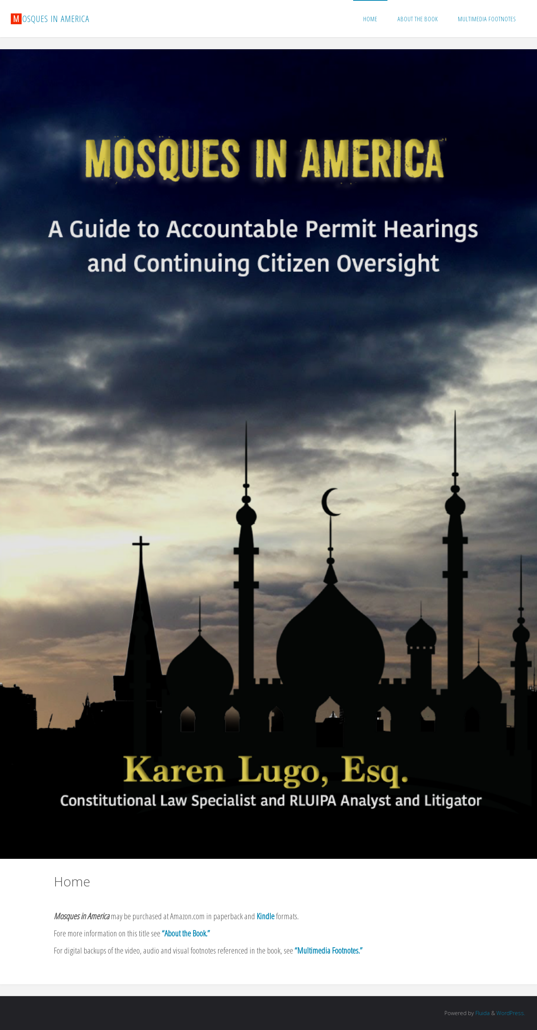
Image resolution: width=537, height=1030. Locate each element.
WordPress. (510, 1013)
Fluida (482, 1013)
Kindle (265, 916)
